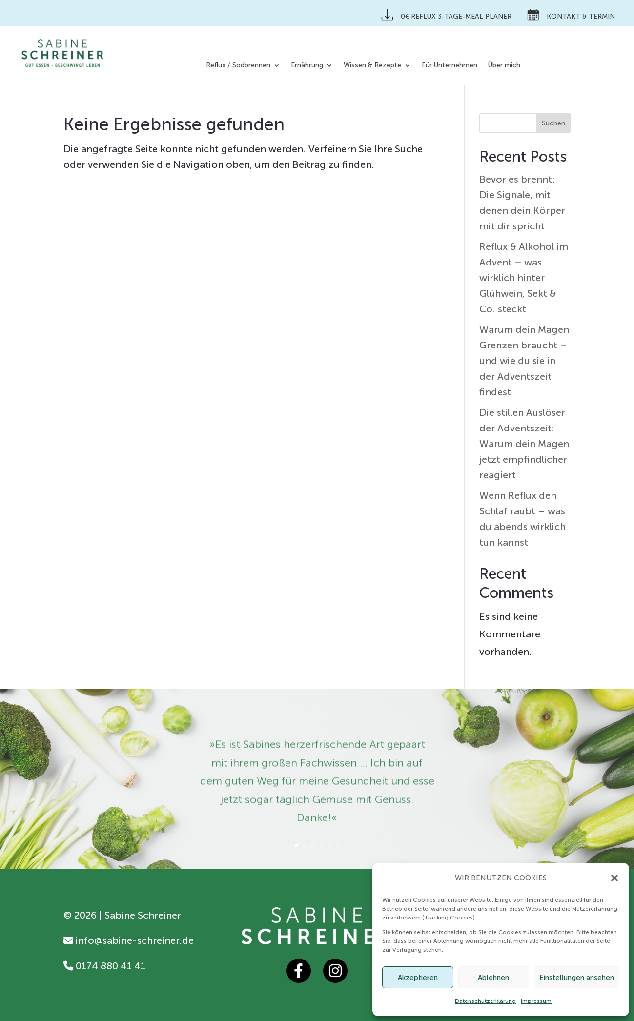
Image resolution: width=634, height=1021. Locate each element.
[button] (614, 878)
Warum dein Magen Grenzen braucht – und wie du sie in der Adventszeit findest (524, 361)
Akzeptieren (418, 977)
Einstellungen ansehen (576, 977)
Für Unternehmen (449, 65)
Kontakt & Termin (571, 15)
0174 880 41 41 (104, 966)
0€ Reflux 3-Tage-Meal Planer (446, 15)
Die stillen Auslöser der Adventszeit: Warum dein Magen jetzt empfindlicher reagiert (524, 444)
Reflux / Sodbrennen (238, 65)
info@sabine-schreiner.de (128, 940)
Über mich (504, 65)
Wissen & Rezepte (372, 65)
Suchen (553, 123)
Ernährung (307, 65)
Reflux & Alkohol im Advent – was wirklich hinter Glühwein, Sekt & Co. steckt (523, 278)
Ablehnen (493, 977)
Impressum (536, 1001)
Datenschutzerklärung (485, 1001)
